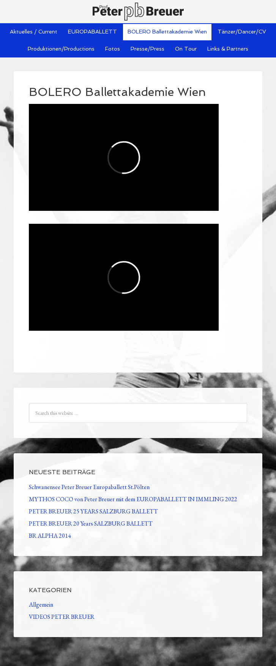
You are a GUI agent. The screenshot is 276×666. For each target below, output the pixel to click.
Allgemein (41, 605)
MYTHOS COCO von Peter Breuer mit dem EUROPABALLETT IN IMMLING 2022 (133, 499)
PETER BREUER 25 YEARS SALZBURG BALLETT (93, 511)
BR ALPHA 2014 (50, 536)
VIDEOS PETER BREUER (62, 617)
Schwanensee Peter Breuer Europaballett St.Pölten (89, 487)
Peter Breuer (138, 11)
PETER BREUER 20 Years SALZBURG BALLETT (91, 523)
